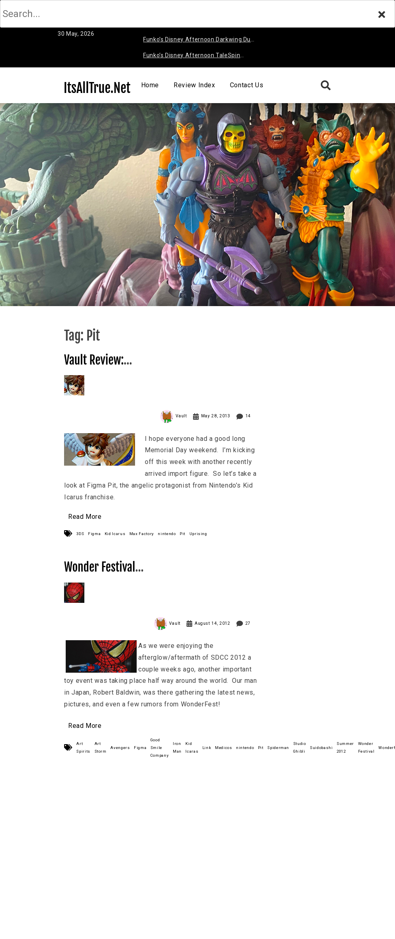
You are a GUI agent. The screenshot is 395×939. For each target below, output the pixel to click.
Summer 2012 (345, 747)
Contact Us (246, 85)
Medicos (223, 747)
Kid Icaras (191, 747)
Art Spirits (83, 747)
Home (150, 85)
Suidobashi (321, 747)
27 (248, 623)
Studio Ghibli (299, 747)
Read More (85, 516)
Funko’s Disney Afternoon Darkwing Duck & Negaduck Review (200, 40)
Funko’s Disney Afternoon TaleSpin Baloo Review (191, 56)
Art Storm (100, 747)
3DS (80, 533)
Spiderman (278, 747)
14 (248, 416)
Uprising (198, 533)
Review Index (194, 85)
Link (206, 747)
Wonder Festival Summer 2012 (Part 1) (113, 574)
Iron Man (177, 747)
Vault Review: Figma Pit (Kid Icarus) (112, 367)
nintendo (167, 533)
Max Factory (141, 533)
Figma (94, 533)
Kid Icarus (115, 533)
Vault (181, 416)
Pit (182, 533)
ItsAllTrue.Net (97, 88)
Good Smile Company (159, 748)
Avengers (120, 747)
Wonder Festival (366, 747)
